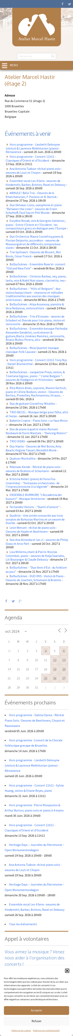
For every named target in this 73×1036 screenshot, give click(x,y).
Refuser (36, 1021)
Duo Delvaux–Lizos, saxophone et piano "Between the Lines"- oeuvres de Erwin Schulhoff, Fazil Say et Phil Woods (34, 209)
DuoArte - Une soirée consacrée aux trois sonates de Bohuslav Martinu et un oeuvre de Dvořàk (35, 519)
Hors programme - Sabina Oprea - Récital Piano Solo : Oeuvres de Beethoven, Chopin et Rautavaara (35, 720)
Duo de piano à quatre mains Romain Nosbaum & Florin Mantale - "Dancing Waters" (36, 431)
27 (63, 678)
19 (54, 669)
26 (54, 678)
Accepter (36, 1010)
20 (63, 669)
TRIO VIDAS (17, 441)
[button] (67, 971)
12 (54, 660)
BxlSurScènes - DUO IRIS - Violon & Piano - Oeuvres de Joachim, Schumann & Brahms (35, 578)
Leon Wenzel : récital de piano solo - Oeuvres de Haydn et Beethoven (31, 529)
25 (45, 678)
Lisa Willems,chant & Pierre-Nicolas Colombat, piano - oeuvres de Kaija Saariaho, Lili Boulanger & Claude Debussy (35, 555)
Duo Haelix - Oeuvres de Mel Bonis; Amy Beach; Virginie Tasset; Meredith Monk (33, 448)
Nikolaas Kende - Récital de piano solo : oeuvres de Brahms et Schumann (34, 469)
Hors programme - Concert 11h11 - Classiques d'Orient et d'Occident (31, 158)
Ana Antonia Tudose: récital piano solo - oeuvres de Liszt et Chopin (34, 170)
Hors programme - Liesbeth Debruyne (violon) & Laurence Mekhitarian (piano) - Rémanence (33, 148)
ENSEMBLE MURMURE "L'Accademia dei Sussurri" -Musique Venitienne (34, 497)
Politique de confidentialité (46, 1030)
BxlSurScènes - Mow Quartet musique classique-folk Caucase (32, 350)
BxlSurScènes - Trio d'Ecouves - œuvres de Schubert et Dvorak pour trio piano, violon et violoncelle (35, 320)
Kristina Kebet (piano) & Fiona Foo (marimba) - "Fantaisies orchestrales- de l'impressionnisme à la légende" (33, 482)
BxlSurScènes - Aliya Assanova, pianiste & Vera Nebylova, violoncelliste (35, 306)
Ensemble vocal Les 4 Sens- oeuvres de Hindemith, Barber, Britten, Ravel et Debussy (35, 183)
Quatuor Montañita (22, 458)
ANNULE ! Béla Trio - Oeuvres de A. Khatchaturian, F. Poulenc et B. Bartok (31, 195)
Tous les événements (23, 924)
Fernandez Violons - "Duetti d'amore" (34, 507)
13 (63, 660)
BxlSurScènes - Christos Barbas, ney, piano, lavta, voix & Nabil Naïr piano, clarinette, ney (36, 278)
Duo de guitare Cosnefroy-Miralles (32, 403)
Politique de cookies (21, 1030)
